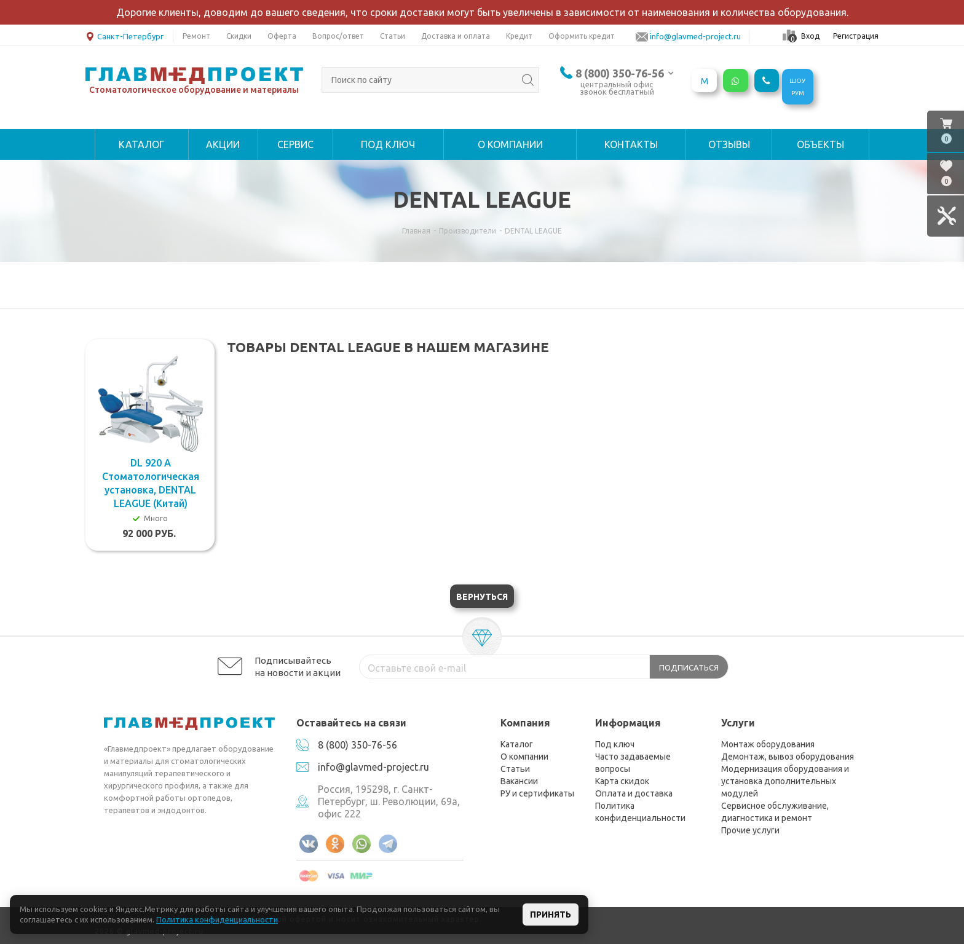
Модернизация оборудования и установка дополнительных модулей (785, 781)
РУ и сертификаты (537, 793)
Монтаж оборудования (768, 744)
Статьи (515, 769)
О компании (524, 756)
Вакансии (519, 781)
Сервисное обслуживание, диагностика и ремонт (775, 812)
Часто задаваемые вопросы (633, 763)
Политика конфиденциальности (640, 812)
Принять (550, 914)
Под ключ (614, 744)
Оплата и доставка (634, 793)
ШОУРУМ (797, 86)
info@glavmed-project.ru (373, 767)
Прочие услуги (750, 830)
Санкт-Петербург (124, 35)
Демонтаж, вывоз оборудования (787, 756)
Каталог (516, 744)
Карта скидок (622, 781)
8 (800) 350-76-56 (619, 73)
